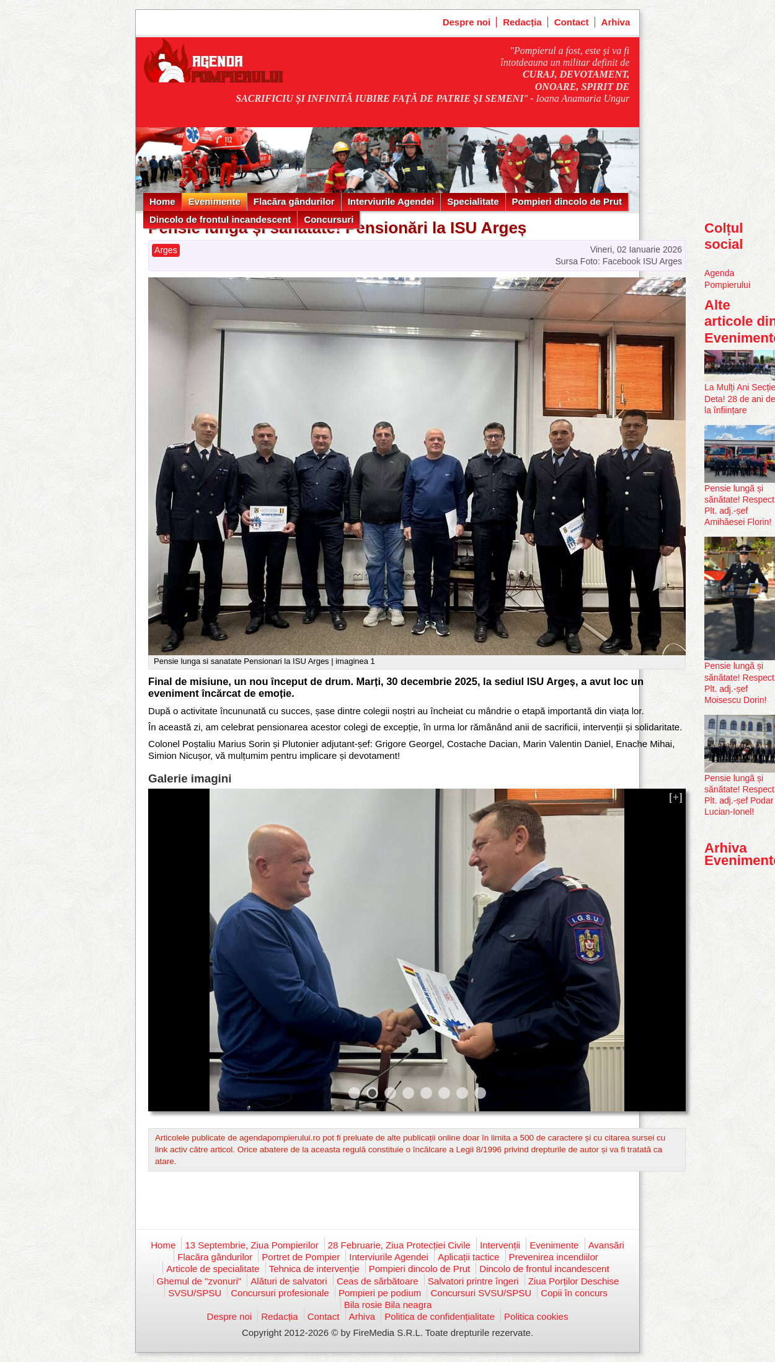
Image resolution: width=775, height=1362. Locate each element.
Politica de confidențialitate (439, 1316)
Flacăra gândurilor (294, 201)
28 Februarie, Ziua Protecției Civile (399, 1245)
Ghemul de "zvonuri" (199, 1281)
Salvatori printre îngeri (473, 1281)
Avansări (606, 1245)
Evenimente (214, 201)
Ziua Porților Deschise (573, 1281)
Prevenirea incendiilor (553, 1257)
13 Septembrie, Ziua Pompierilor (251, 1245)
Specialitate (472, 201)
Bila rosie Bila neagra (388, 1304)
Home (162, 201)
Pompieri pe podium (380, 1293)
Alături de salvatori (288, 1281)
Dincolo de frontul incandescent (220, 219)
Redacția (522, 22)
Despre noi (467, 22)
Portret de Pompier (301, 1257)
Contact (571, 22)
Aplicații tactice (468, 1257)
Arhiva (616, 22)
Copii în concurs (574, 1293)
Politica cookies (536, 1316)
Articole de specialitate (212, 1268)
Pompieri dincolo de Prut (567, 201)
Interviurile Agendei (391, 201)
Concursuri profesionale (280, 1293)
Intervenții (500, 1245)
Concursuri (328, 219)
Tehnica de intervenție (314, 1268)
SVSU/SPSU (194, 1293)
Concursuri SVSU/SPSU (480, 1293)
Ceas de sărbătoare (377, 1281)
